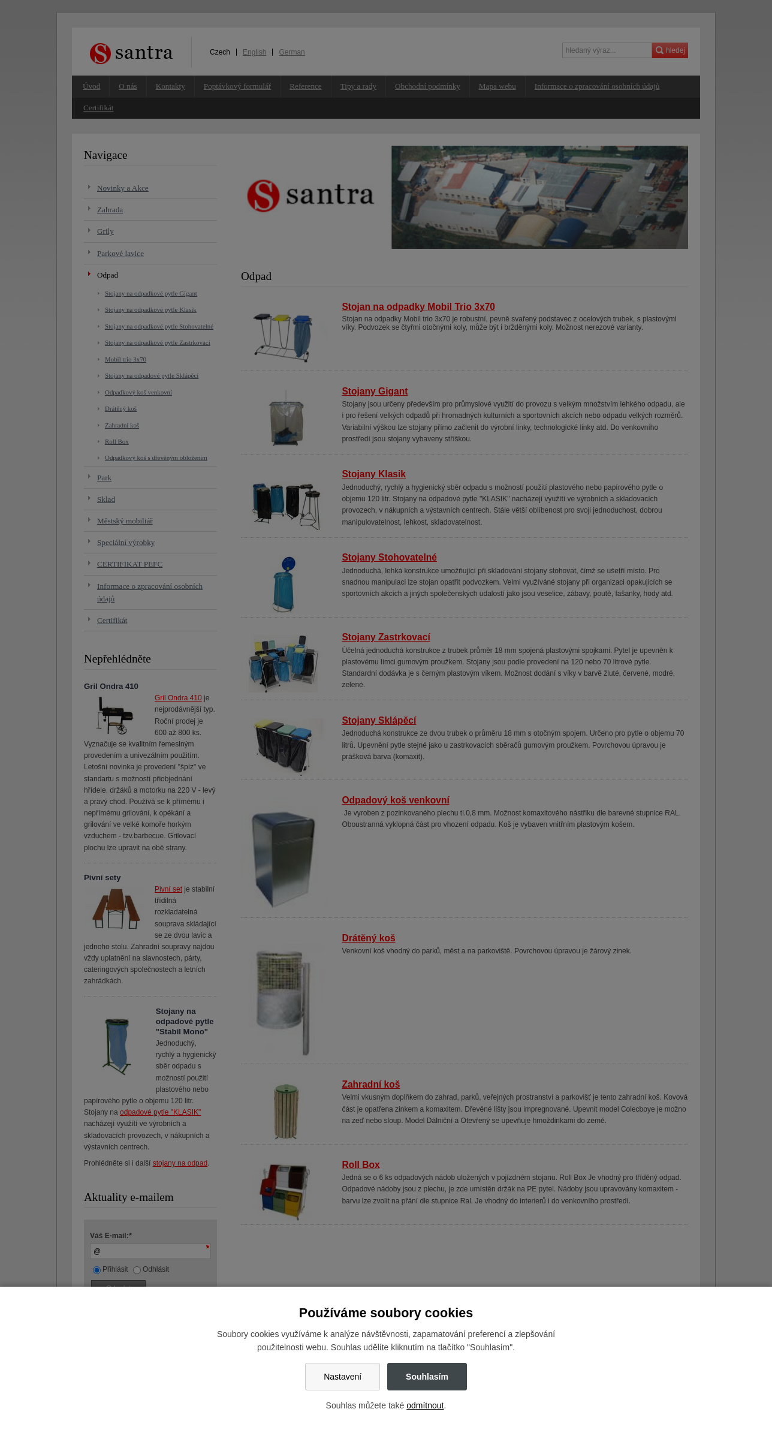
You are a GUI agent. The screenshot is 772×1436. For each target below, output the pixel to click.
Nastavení (342, 1376)
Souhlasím (427, 1376)
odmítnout (425, 1405)
